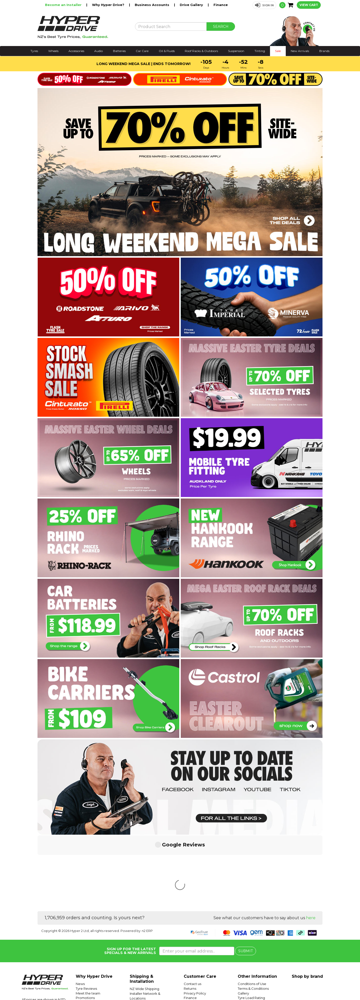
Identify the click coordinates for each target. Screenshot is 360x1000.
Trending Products (91, 928)
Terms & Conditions (253, 914)
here (311, 843)
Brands (324, 51)
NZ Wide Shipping (144, 914)
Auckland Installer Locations (152, 928)
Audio (98, 51)
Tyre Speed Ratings (254, 928)
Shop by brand (307, 901)
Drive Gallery (192, 5)
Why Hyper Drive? (108, 5)
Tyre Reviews (86, 914)
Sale (278, 51)
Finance (221, 5)
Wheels (53, 51)
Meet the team (88, 919)
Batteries (119, 51)
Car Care (142, 51)
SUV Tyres (246, 946)
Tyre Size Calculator (254, 932)
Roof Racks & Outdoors (201, 51)
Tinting (259, 51)
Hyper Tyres (298, 984)
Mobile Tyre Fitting (253, 951)
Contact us (192, 909)
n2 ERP (147, 856)
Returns (190, 914)
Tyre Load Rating (251, 923)
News (80, 909)
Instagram (325, 984)
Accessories (76, 51)
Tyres (34, 51)
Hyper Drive (278, 984)
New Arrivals (300, 51)
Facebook (343, 984)
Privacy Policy (195, 919)
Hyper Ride (259, 984)
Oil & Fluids (167, 51)
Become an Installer (63, 5)
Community (193, 928)
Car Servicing (87, 932)
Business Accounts (152, 5)
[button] (264, 5)
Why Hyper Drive (94, 901)
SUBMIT (245, 876)
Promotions (85, 923)
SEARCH (220, 26)
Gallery (243, 919)
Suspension (236, 51)
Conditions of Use (252, 909)
